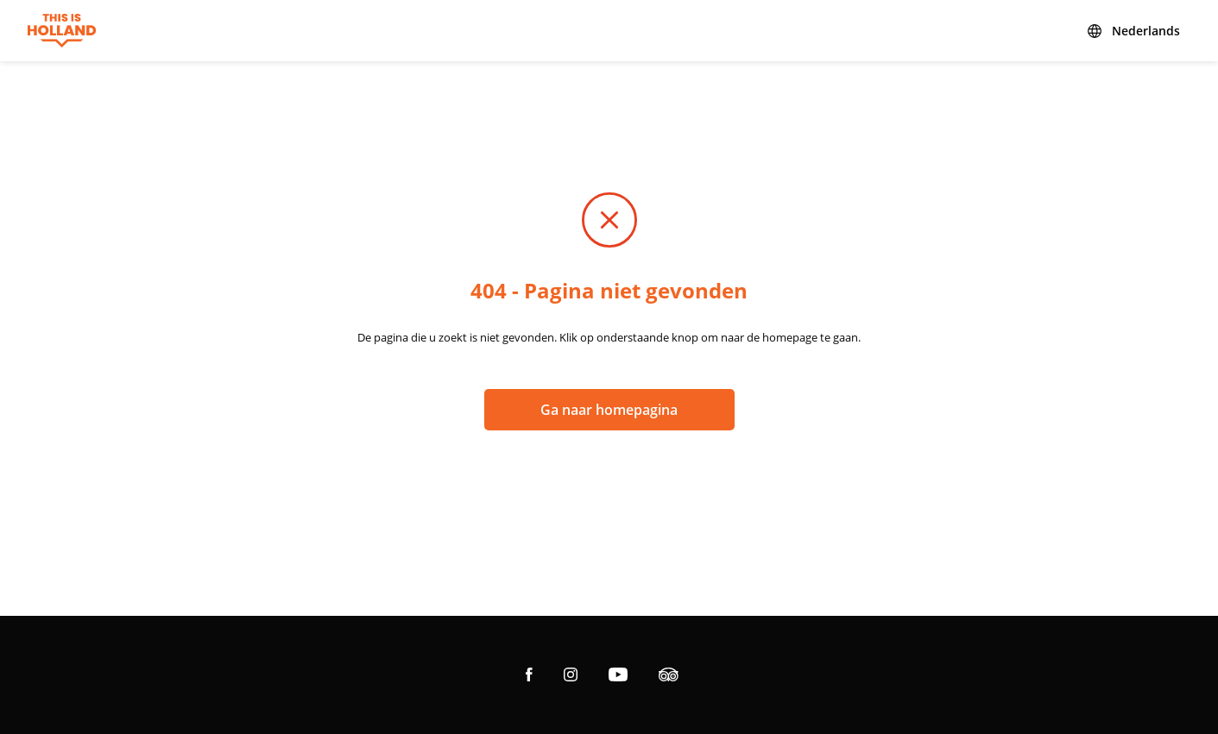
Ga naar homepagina (609, 409)
